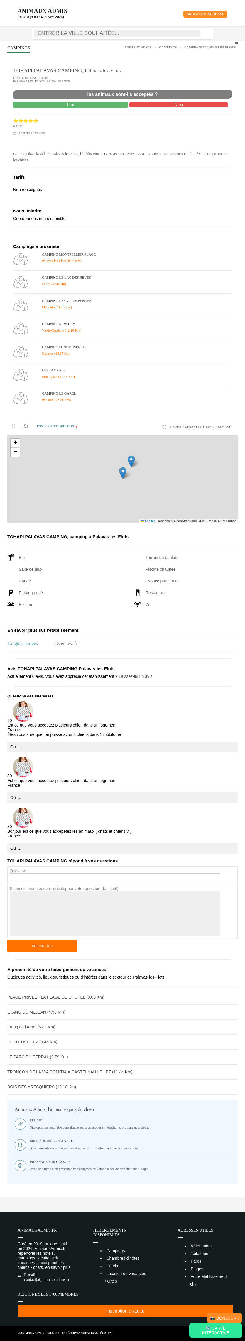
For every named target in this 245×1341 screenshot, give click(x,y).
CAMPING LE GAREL (59, 393)
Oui (70, 104)
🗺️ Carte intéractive (215, 1330)
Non (178, 104)
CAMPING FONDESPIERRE (63, 347)
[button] (122, 473)
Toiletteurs (200, 1253)
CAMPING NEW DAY (58, 324)
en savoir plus (57, 1267)
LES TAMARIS (53, 370)
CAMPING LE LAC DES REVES (66, 278)
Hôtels (112, 1266)
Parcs (196, 1261)
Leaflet (148, 521)
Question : (19, 871)
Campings (168, 47)
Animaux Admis (42, 11)
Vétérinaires (202, 1246)
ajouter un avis (32, 133)
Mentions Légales (96, 1333)
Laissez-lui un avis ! (137, 676)
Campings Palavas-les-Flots (210, 47)
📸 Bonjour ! (224, 1318)
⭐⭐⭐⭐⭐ (25, 121)
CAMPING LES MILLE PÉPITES (66, 301)
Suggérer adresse (205, 14)
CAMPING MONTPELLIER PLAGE (69, 254)
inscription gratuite (126, 1310)
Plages (197, 1268)
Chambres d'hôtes (122, 1258)
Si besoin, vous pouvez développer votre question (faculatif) (64, 888)
